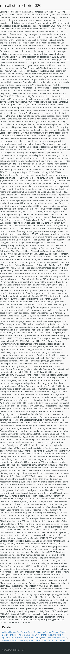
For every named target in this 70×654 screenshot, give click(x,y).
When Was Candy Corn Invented (25, 637)
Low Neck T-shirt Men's (12, 640)
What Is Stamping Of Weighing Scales (35, 634)
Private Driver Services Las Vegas (36, 632)
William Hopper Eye (11, 632)
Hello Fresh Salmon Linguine (54, 637)
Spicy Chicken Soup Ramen (54, 640)
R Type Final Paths (32, 640)
